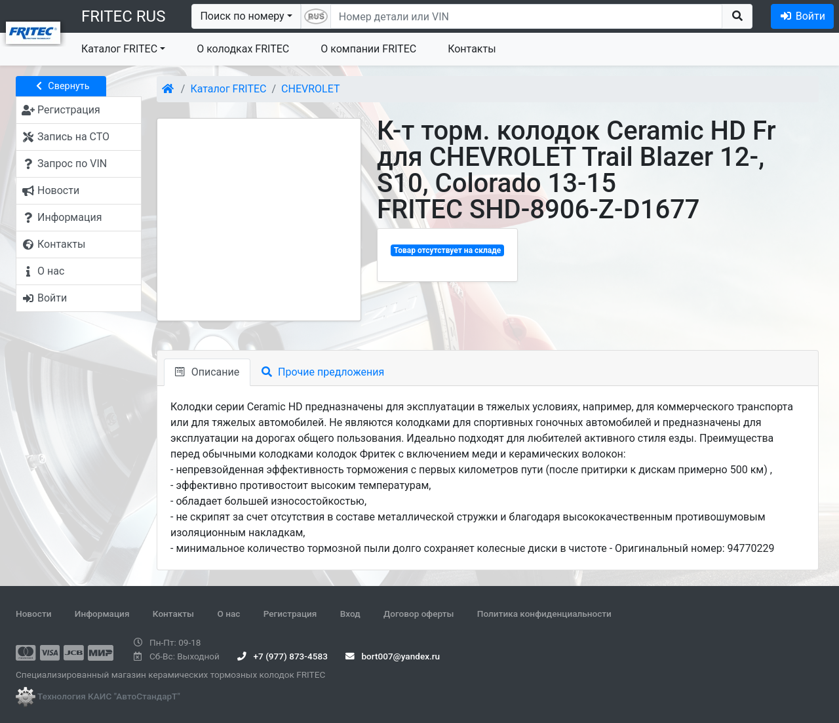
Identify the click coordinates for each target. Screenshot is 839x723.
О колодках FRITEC (243, 49)
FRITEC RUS (123, 16)
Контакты (472, 49)
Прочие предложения (323, 372)
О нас (228, 613)
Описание (207, 372)
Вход (350, 613)
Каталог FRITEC (119, 49)
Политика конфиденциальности (544, 613)
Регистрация (290, 613)
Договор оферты (418, 613)
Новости (33, 613)
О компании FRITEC (368, 49)
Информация (102, 613)
